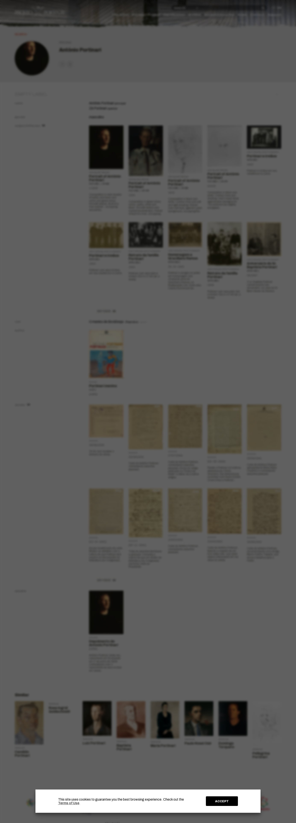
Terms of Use (68, 803)
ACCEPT (222, 801)
